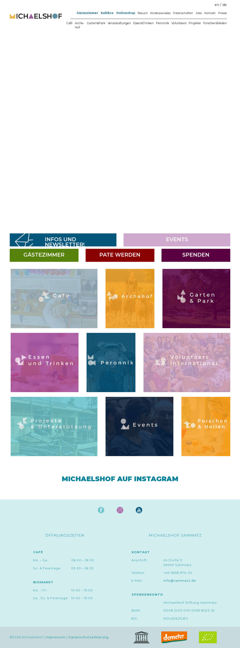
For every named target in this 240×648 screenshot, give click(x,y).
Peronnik (162, 23)
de (224, 5)
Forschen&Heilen (215, 23)
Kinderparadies (160, 13)
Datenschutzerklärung (88, 637)
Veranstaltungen (119, 23)
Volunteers (178, 23)
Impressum (55, 637)
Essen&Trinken (143, 23)
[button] (12, 130)
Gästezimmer (87, 13)
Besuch (143, 13)
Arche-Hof (79, 25)
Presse (222, 13)
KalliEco (107, 13)
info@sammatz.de (179, 580)
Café (69, 23)
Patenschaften (183, 13)
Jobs (199, 13)
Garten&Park (96, 23)
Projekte (195, 23)
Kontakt (210, 13)
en (217, 5)
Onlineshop (125, 13)
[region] (120, 130)
